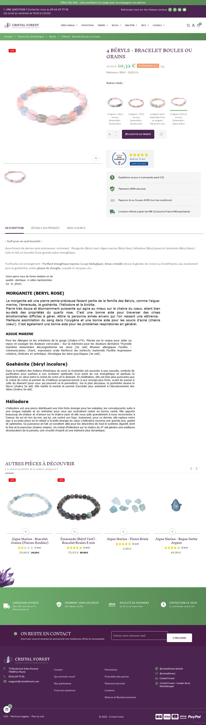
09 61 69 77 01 (16, 676)
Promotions (111, 669)
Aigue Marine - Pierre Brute (127, 538)
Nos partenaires (62, 683)
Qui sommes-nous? (64, 676)
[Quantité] (113, 134)
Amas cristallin (114, 263)
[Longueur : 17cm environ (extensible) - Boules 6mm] (136, 106)
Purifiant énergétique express (61, 263)
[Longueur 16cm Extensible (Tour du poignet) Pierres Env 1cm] (157, 106)
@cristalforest (167, 673)
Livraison (110, 690)
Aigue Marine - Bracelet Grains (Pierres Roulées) (29, 540)
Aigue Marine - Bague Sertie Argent (176, 540)
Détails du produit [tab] (45, 228)
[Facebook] (170, 10)
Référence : (112, 72)
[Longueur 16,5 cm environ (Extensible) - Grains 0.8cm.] (178, 106)
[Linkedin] (180, 10)
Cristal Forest (167, 678)
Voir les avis (139, 163)
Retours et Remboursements (120, 697)
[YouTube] (184, 10)
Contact (58, 669)
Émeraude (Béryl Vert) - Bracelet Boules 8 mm (78, 540)
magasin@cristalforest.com (24, 681)
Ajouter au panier (138, 134)
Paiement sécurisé (115, 683)
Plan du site (38, 716)
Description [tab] (14, 228)
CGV (5, 716)
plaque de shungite (48, 268)
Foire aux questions (64, 690)
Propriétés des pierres (117, 676)
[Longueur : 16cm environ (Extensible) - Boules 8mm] (115, 106)
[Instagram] (175, 10)
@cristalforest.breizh (171, 668)
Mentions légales (20, 716)
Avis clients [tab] (76, 228)
